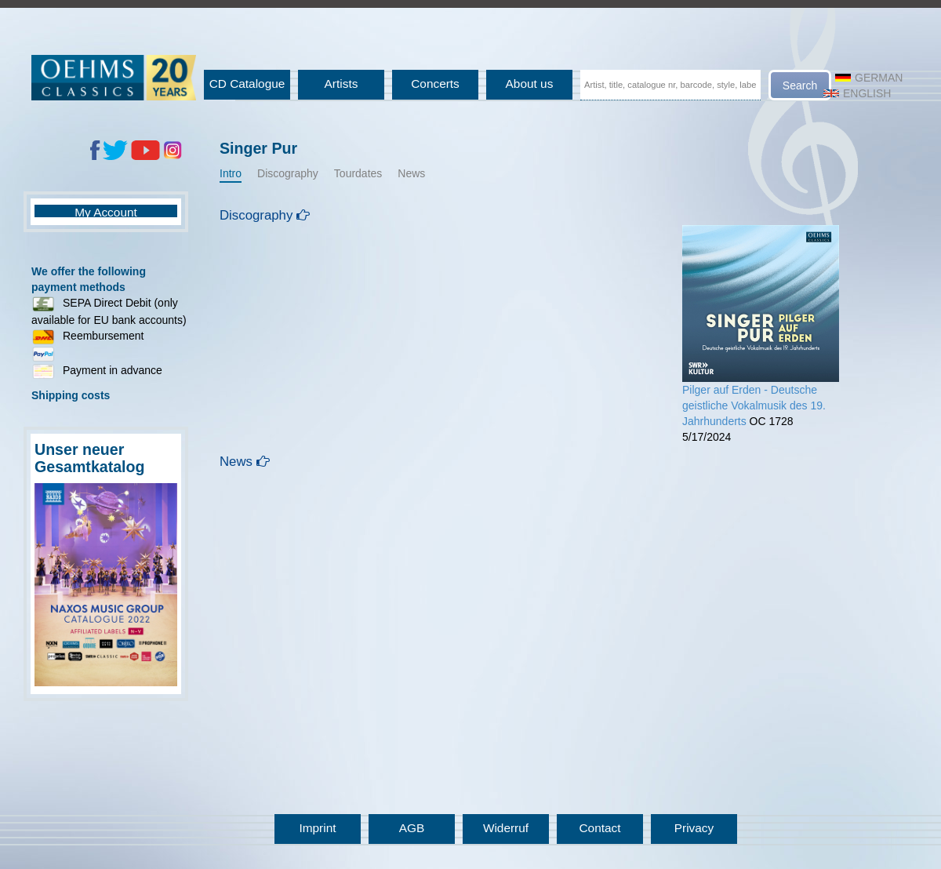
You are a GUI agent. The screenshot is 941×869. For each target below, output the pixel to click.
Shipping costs (70, 395)
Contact (599, 827)
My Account (105, 212)
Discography (287, 173)
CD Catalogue (247, 83)
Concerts (435, 83)
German (869, 77)
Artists (341, 83)
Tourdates (358, 173)
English (857, 93)
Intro (231, 173)
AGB (412, 827)
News (411, 173)
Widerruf (506, 827)
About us (530, 83)
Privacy (694, 827)
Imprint (317, 827)
